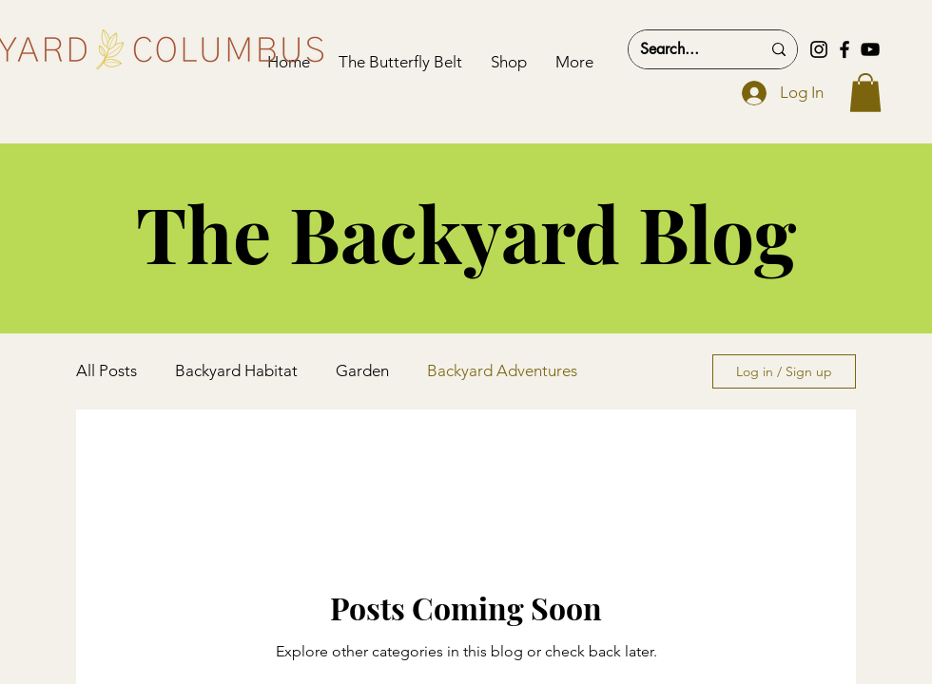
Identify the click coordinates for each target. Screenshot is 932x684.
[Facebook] (844, 49)
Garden (362, 370)
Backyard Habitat (236, 370)
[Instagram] (818, 49)
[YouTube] (870, 49)
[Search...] (686, 49)
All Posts (106, 370)
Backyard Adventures (502, 370)
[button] (865, 92)
